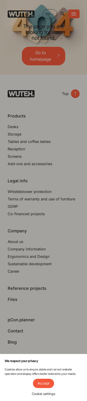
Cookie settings (43, 394)
